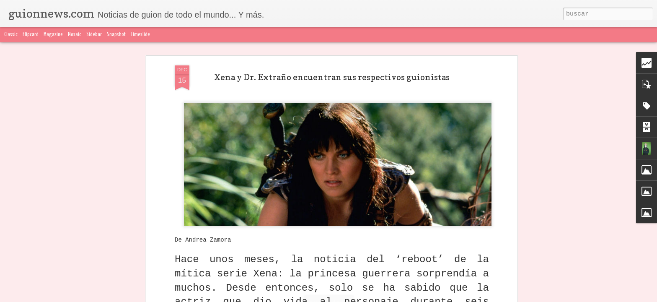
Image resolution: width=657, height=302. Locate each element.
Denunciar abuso (525, 296)
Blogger (495, 296)
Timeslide (140, 34)
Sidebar (94, 34)
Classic (11, 34)
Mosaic (74, 34)
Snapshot (116, 34)
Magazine (53, 34)
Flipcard (31, 34)
